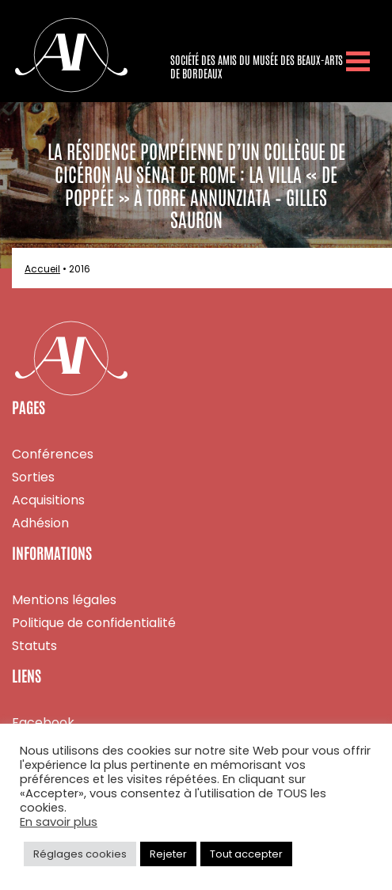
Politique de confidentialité (94, 623)
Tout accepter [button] (246, 853)
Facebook (43, 722)
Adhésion (40, 523)
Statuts (34, 646)
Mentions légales (64, 600)
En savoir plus (58, 822)
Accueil (42, 269)
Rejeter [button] (168, 853)
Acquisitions (48, 500)
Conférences (52, 454)
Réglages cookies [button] (80, 853)
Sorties (33, 477)
